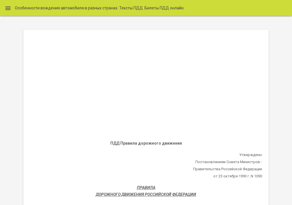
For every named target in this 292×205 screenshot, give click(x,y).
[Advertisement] (146, 84)
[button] (8, 8)
